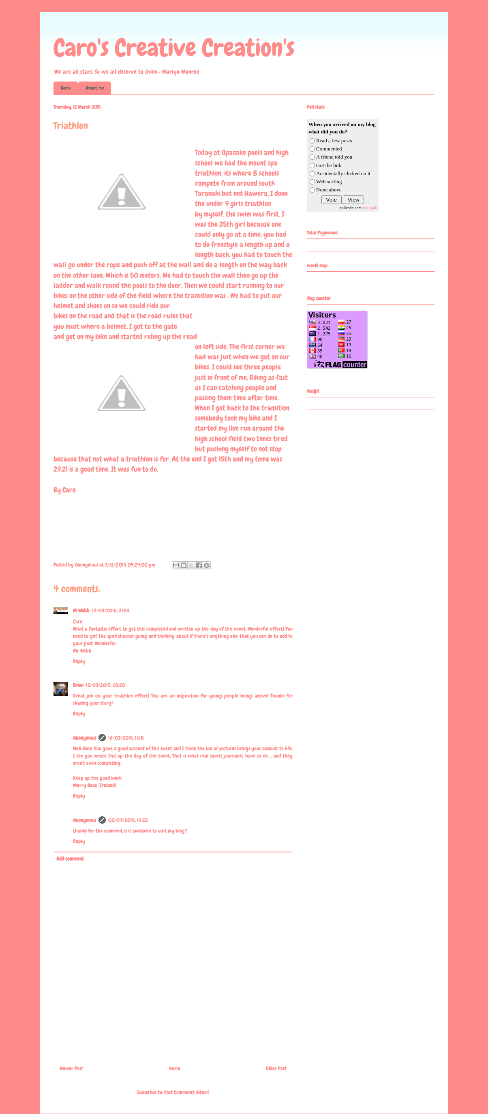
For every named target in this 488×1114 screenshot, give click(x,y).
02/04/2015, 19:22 (128, 820)
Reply (79, 661)
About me (95, 88)
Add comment (70, 858)
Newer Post (71, 1068)
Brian (78, 685)
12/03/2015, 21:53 (110, 610)
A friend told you (334, 157)
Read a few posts (334, 140)
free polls (370, 208)
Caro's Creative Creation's (174, 47)
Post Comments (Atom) (186, 1092)
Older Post (276, 1068)
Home (66, 88)
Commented (329, 149)
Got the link (328, 165)
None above (328, 190)
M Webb (81, 610)
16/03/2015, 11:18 (126, 737)
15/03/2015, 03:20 (105, 685)
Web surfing (329, 181)
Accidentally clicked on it (343, 173)
